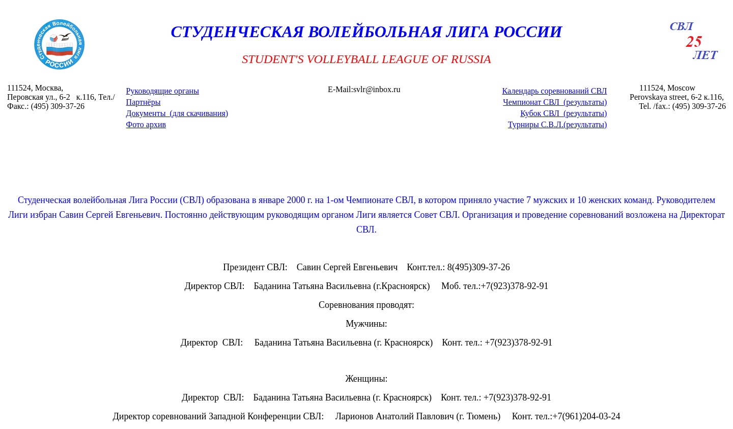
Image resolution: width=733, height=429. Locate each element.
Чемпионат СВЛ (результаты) (555, 102)
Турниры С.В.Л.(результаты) (557, 124)
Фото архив (146, 124)
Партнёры (143, 102)
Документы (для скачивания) (177, 113)
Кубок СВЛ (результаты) (563, 113)
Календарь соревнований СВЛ (554, 91)
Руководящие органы (162, 91)
